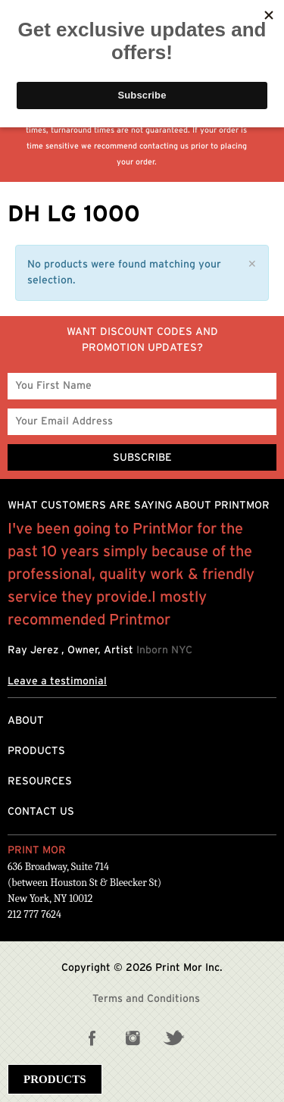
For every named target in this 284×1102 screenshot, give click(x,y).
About (26, 720)
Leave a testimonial (57, 681)
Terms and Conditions (146, 999)
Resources (40, 781)
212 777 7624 (34, 914)
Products (36, 751)
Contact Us (41, 811)
